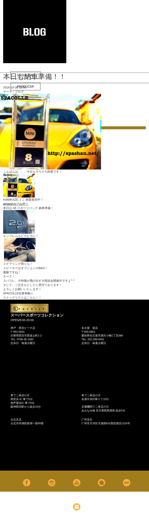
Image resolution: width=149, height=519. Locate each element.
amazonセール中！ (15, 203)
